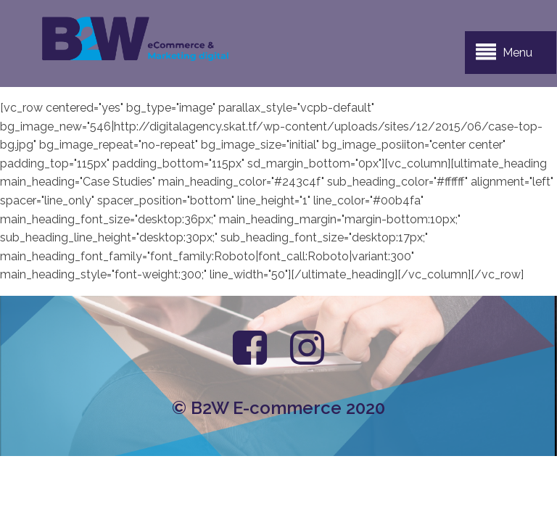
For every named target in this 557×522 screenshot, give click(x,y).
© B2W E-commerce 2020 (278, 407)
